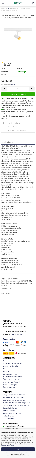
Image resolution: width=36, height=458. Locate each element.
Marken (5, 416)
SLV (18, 75)
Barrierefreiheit (11, 374)
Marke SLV (5, 293)
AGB (4, 374)
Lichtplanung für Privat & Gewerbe (14, 395)
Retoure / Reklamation (11, 366)
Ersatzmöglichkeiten (10, 408)
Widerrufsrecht (8, 377)
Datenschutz (17, 377)
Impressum (6, 371)
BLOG (4, 369)
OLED (4, 419)
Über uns (6, 387)
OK (18, 449)
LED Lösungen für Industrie (12, 405)
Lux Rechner (21, 400)
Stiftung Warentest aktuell (12, 413)
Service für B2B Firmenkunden (13, 363)
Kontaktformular (17, 334)
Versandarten (8, 350)
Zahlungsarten (9, 339)
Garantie (12, 387)
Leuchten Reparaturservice (12, 382)
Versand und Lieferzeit (10, 361)
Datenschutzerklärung (7, 445)
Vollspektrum (25, 403)
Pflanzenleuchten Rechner (12, 403)
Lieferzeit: (4, 72)
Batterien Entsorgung (10, 385)
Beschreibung (7, 142)
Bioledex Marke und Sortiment (13, 397)
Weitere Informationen (18, 454)
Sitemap (11, 416)
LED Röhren (25, 405)
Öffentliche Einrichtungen (11, 379)
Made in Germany (9, 411)
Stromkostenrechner (10, 400)
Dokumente (6, 289)
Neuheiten (10, 419)
